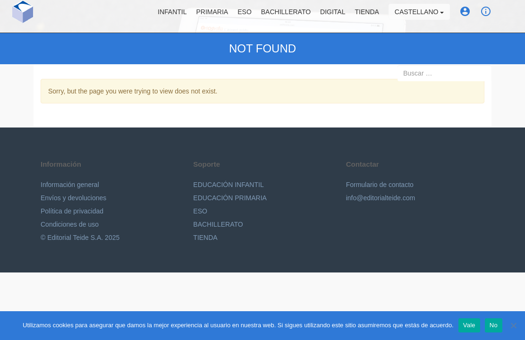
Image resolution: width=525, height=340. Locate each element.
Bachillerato (292, 16)
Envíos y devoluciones (73, 198)
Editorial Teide (15, 16)
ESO (252, 16)
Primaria (219, 16)
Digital (339, 16)
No (494, 325)
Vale (469, 325)
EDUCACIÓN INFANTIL (228, 184)
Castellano (425, 16)
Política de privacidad (72, 211)
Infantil (178, 16)
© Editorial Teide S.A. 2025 (80, 237)
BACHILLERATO (218, 224)
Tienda (374, 16)
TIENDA (205, 237)
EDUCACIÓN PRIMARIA (230, 198)
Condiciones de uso (70, 224)
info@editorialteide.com (380, 198)
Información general (70, 184)
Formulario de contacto (380, 184)
